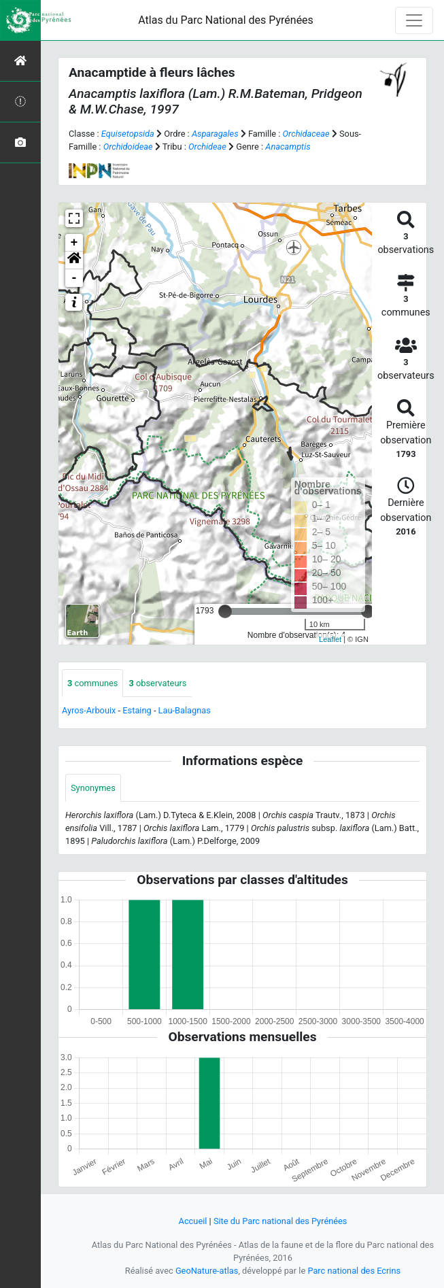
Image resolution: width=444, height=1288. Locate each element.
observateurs (157, 683)
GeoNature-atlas (207, 1271)
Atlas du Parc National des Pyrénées (225, 20)
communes (92, 683)
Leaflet (330, 639)
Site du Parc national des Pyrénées (280, 1221)
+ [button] (74, 243)
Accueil (193, 1221)
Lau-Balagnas (184, 710)
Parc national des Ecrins (353, 1271)
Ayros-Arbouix (89, 710)
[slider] (225, 611)
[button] (74, 260)
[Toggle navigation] (414, 20)
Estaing (136, 710)
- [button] (74, 278)
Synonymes (93, 788)
